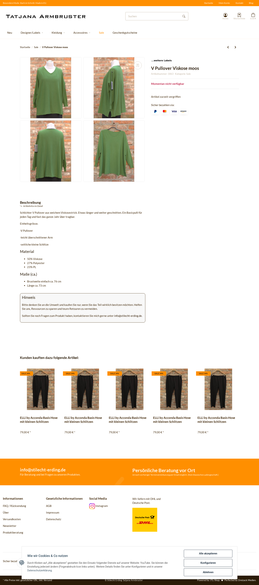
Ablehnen (208, 572)
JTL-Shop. (215, 580)
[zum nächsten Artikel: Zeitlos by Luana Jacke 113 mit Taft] (235, 47)
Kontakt (239, 3)
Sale (188, 73)
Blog (251, 3)
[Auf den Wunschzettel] (138, 65)
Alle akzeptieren (208, 553)
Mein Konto (224, 3)
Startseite (208, 3)
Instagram (98, 505)
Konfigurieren (207, 562)
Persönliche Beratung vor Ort (163, 470)
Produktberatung (13, 532)
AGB (49, 505)
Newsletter (9, 525)
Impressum (52, 512)
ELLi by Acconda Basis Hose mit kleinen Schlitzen (39, 420)
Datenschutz (53, 519)
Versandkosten (12, 519)
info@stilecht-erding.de (128, 315)
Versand (48, 580)
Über (6, 512)
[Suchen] (153, 16)
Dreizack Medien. (247, 580)
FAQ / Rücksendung (14, 505)
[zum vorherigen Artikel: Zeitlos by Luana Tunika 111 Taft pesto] (228, 47)
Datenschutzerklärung (40, 570)
